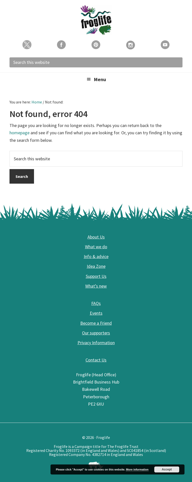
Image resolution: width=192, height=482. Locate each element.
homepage (20, 133)
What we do (96, 247)
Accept (167, 469)
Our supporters (96, 333)
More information (137, 469)
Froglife (96, 20)
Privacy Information (96, 342)
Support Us (96, 276)
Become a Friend (96, 323)
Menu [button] (100, 79)
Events (96, 313)
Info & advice (96, 256)
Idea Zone (96, 266)
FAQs (96, 303)
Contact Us (96, 360)
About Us (96, 237)
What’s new (96, 286)
